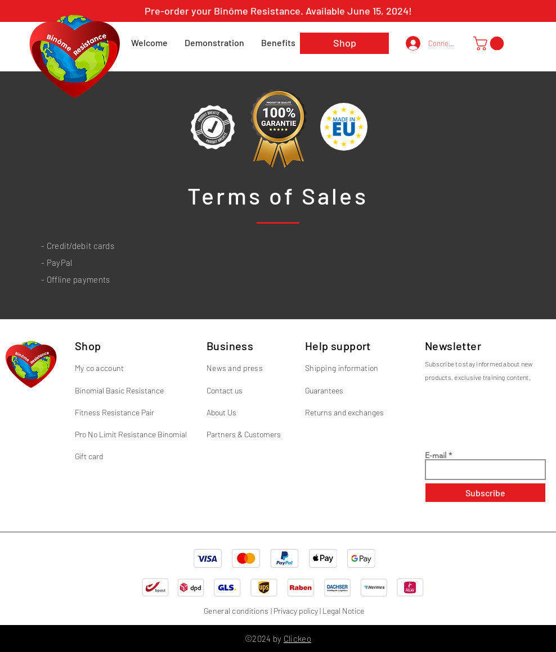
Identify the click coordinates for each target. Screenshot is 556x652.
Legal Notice (343, 610)
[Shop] (344, 43)
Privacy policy (295, 610)
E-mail (435, 455)
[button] (490, 43)
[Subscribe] (485, 492)
